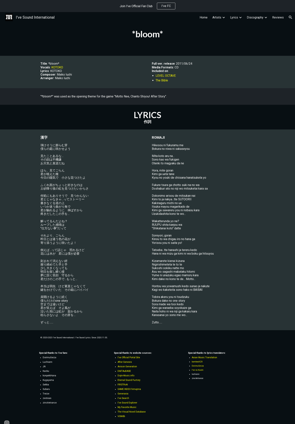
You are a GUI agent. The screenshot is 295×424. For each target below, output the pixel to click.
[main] (147, 34)
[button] (290, 17)
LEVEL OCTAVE (166, 75)
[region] (147, 6)
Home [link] (204, 17)
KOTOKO (57, 67)
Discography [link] (255, 17)
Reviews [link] (278, 17)
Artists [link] (216, 17)
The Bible (162, 80)
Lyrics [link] (234, 17)
